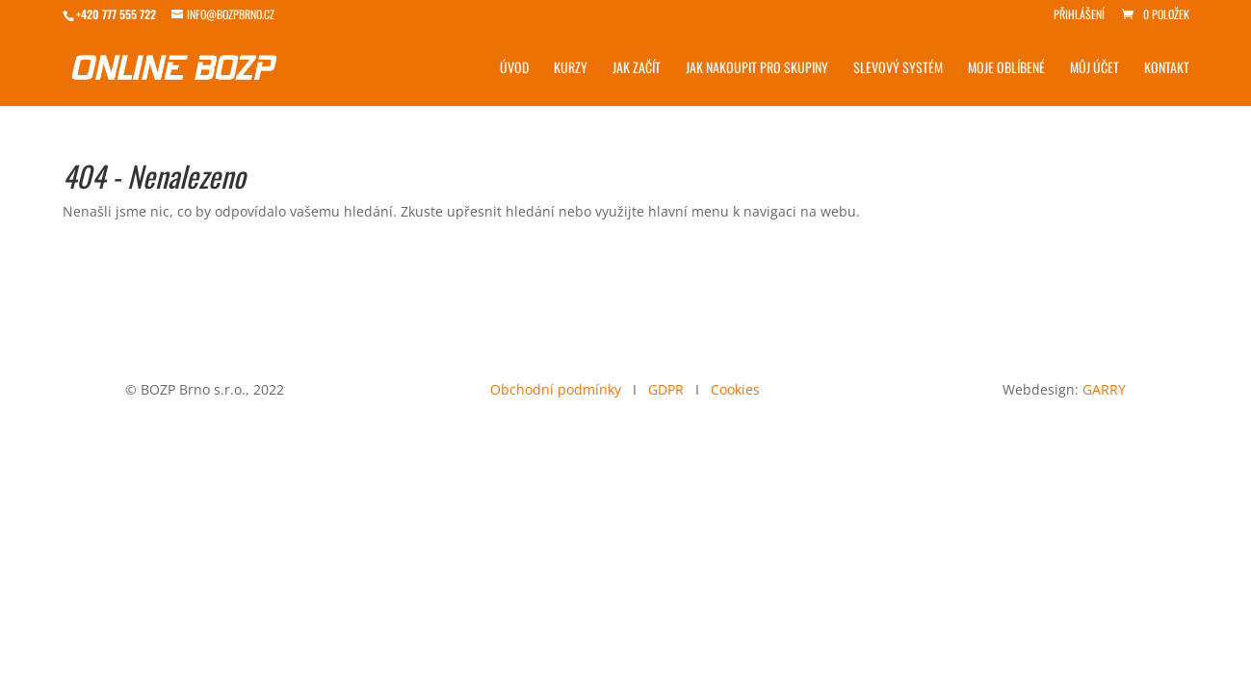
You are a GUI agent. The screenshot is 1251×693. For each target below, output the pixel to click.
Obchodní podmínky (555, 389)
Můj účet (1094, 69)
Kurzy (570, 69)
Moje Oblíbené (1006, 69)
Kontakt (1166, 69)
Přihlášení (1079, 15)
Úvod (514, 69)
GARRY (1104, 389)
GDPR (666, 389)
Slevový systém (898, 69)
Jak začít (636, 69)
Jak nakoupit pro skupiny (757, 69)
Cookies (735, 389)
